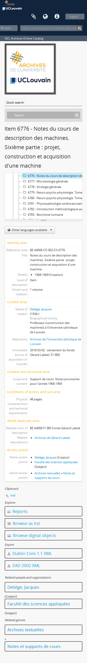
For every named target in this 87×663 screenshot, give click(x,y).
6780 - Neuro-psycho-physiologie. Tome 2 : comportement (54, 198)
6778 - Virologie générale (41, 187)
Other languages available (31, 230)
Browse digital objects (31, 535)
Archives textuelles (47, 473)
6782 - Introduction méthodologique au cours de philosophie (54, 209)
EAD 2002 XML (23, 565)
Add (12, 495)
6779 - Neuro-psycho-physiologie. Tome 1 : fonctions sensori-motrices (54, 192)
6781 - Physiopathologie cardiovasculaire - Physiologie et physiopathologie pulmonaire (54, 203)
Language (45, 16)
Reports (17, 511)
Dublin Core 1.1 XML (29, 553)
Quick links (57, 16)
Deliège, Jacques (41, 309)
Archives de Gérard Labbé (52, 438)
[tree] (43, 196)
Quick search (15, 102)
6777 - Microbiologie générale (45, 181)
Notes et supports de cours (34, 646)
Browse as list (23, 523)
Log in (73, 16)
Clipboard (33, 16)
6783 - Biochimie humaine (42, 214)
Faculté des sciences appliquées (56, 462)
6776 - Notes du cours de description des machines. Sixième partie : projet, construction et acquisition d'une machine (54, 176)
